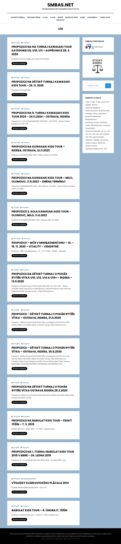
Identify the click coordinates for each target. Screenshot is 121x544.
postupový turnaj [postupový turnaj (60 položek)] (92, 122)
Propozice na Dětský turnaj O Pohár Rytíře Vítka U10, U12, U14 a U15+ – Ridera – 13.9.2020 (42, 277)
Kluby (91, 17)
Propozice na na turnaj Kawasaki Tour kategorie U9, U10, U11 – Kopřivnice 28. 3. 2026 (42, 50)
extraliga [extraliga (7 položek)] (88, 113)
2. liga (50, 17)
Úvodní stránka (21, 17)
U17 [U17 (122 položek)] (86, 137)
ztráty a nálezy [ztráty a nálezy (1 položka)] (91, 143)
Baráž (67, 17)
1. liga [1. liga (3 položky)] (87, 102)
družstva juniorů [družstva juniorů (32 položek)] (91, 110)
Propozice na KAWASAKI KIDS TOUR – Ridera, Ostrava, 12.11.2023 (38, 148)
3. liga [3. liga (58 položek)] (98, 102)
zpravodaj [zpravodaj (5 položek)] (104, 140)
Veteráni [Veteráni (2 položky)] (88, 140)
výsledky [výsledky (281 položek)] (96, 140)
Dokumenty (101, 17)
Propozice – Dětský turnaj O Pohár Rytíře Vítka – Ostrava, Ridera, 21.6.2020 (43, 315)
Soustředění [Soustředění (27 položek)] (90, 128)
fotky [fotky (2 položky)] (95, 113)
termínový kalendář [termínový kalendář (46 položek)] (92, 131)
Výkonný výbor (38, 17)
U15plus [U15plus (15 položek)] (106, 134)
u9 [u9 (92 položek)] (105, 131)
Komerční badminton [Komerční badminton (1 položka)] (93, 116)
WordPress (77, 538)
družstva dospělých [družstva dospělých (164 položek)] (92, 107)
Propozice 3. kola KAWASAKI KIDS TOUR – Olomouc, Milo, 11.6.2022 (41, 213)
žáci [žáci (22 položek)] (105, 148)
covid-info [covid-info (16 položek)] (105, 102)
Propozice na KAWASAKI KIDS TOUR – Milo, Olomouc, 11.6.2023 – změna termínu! (42, 179)
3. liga (58, 17)
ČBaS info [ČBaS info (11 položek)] (101, 143)
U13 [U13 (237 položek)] (93, 134)
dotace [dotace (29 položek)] (94, 105)
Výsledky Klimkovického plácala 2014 (40, 483)
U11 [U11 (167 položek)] (86, 134)
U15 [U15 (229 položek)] (101, 134)
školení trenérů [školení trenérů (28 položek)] (91, 146)
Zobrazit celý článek (19, 63)
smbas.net (60, 5)
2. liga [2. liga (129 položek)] (92, 102)
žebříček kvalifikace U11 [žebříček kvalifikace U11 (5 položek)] (94, 148)
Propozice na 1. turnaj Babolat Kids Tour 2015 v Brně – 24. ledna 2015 (43, 453)
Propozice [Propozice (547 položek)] (103, 122)
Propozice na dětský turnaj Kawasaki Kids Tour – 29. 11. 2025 (41, 83)
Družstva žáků (79, 17)
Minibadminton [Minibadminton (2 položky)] (91, 119)
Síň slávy (67, 20)
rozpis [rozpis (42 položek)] (87, 125)
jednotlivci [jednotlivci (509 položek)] (102, 113)
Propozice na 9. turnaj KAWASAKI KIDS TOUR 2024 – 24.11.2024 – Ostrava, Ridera (41, 114)
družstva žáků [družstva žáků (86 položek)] (104, 110)
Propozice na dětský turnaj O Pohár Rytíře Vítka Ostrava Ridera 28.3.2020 (39, 388)
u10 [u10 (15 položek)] (108, 131)
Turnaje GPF (55, 20)
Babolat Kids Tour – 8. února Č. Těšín (39, 510)
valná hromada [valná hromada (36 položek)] (98, 137)
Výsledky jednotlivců (29, 478)
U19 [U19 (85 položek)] (90, 137)
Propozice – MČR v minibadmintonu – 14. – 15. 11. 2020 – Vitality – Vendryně (43, 244)
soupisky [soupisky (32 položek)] (106, 125)
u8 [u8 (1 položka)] (102, 131)
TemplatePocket (58, 538)
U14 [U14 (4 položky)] (97, 134)
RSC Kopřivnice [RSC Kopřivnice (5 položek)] (96, 125)
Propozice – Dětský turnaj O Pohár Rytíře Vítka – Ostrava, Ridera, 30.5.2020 (43, 349)
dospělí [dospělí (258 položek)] (88, 105)
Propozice (26, 42)
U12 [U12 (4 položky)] (90, 134)
